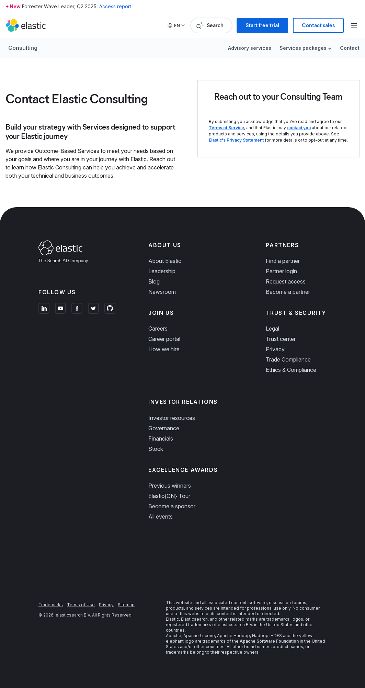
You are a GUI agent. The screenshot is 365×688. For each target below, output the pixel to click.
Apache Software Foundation (269, 641)
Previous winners (169, 485)
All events (160, 516)
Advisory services (249, 48)
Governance (163, 428)
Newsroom (162, 291)
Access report (115, 6)
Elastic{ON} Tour (169, 495)
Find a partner (283, 260)
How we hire (164, 349)
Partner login (281, 271)
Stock (155, 448)
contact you (299, 127)
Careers (158, 328)
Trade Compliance (288, 359)
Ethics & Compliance (291, 369)
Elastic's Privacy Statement (236, 140)
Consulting (22, 47)
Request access (286, 281)
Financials (160, 438)
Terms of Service (226, 127)
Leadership (161, 271)
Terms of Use (81, 604)
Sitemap (126, 604)
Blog (154, 281)
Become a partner (288, 291)
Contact (350, 48)
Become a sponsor (171, 506)
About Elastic (164, 260)
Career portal (164, 338)
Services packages (303, 48)
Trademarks (50, 604)
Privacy (275, 349)
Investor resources (171, 417)
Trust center (281, 338)
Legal (272, 328)
